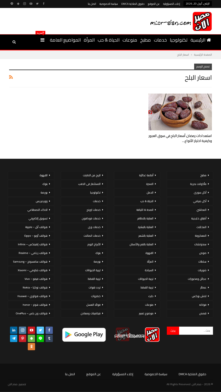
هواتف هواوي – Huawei (33, 296)
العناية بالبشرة (145, 227)
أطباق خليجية (198, 218)
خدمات (160, 40)
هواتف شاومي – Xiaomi (33, 270)
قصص (202, 313)
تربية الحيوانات (145, 278)
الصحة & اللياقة (144, 209)
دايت (150, 296)
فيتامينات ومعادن (91, 313)
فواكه (202, 304)
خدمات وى (94, 227)
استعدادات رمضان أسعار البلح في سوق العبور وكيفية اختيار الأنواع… (180, 138)
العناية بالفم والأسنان (141, 244)
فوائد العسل (93, 304)
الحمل (150, 192)
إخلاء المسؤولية (171, 3)
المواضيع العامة (65, 40)
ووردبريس (42, 201)
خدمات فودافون (91, 218)
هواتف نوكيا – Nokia (35, 287)
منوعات (129, 40)
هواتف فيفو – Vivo (36, 278)
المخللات (201, 227)
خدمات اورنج (93, 209)
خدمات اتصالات (92, 235)
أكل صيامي (199, 201)
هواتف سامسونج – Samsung (30, 261)
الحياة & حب (108, 40)
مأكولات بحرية (198, 183)
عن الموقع (154, 3)
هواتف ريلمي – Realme (33, 253)
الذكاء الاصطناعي (37, 209)
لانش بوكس (199, 296)
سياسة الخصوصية (108, 3)
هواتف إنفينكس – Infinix (33, 244)
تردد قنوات (95, 287)
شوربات (202, 270)
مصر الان (13, 384)
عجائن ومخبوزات (197, 278)
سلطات (202, 261)
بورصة (97, 261)
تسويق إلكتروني (38, 218)
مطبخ (145, 40)
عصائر (203, 287)
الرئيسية (201, 40)
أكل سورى (200, 192)
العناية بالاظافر (145, 218)
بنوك (98, 253)
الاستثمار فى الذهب (89, 183)
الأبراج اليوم (94, 244)
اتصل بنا (92, 3)
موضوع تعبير (146, 313)
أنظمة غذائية (146, 175)
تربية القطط (147, 287)
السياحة (149, 270)
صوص (202, 253)
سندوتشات (200, 244)
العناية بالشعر (145, 235)
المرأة (89, 40)
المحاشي (201, 209)
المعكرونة (200, 235)
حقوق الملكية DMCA (133, 3)
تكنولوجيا (179, 40)
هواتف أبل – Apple (36, 227)
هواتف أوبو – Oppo (36, 235)
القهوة (149, 253)
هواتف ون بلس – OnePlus (32, 313)
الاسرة (149, 183)
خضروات (96, 296)
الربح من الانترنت (92, 175)
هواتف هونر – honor (35, 304)
